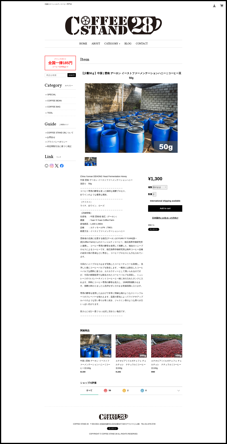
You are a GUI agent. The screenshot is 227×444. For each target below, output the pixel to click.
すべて (89, 390)
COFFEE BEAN (54, 100)
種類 (150, 187)
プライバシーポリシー (57, 142)
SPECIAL (51, 94)
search (72, 75)
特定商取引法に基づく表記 (59, 146)
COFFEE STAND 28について (60, 132)
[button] (112, 43)
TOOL (50, 113)
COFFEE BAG (53, 107)
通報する (151, 225)
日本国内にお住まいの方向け (165, 218)
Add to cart (165, 208)
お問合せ (51, 137)
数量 (150, 194)
